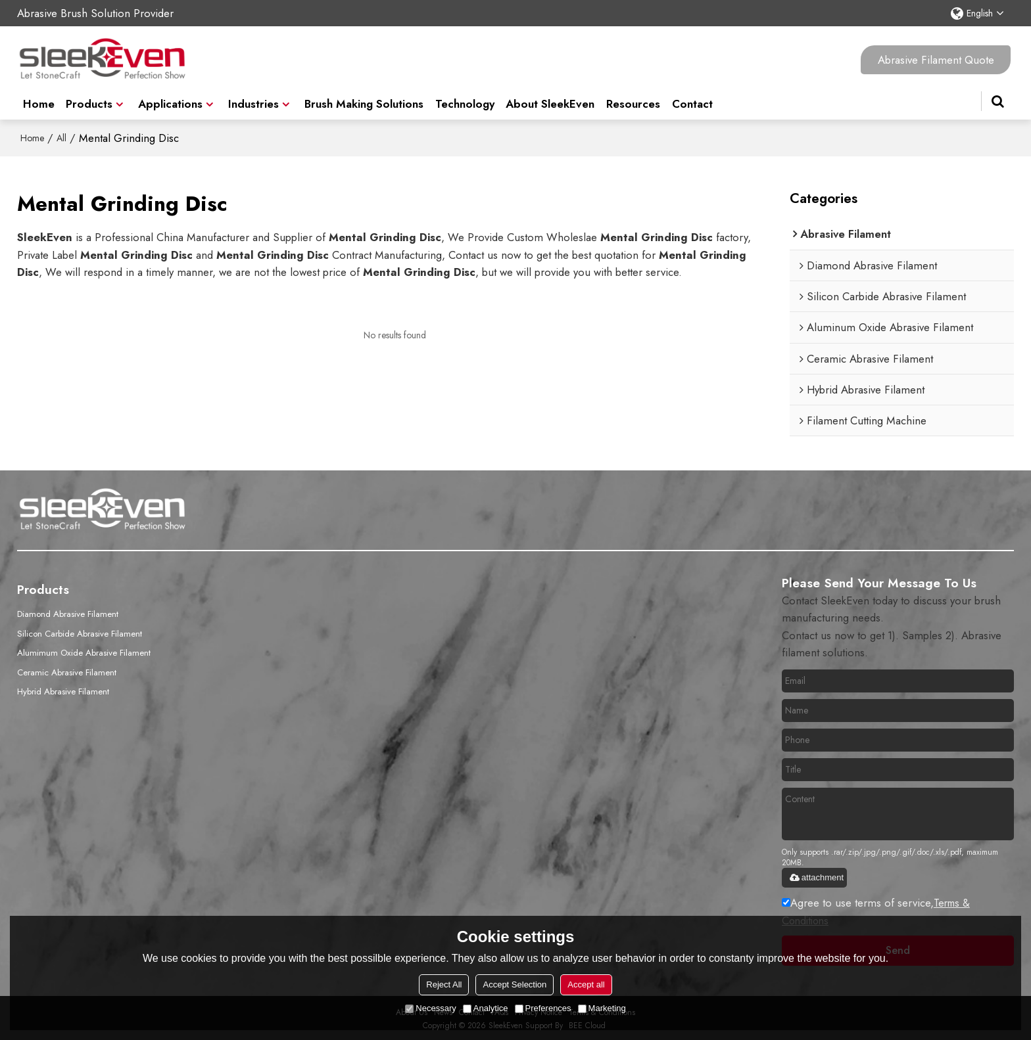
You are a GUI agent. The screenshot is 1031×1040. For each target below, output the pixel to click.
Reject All (444, 984)
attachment (816, 876)
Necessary (430, 1008)
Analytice (485, 1008)
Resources (633, 98)
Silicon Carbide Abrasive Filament (81, 631)
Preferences (543, 1008)
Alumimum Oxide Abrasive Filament (85, 650)
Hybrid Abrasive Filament (64, 687)
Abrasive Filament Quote (936, 59)
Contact (692, 98)
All (61, 136)
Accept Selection (514, 984)
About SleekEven (550, 98)
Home (39, 98)
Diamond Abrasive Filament (68, 612)
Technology (464, 98)
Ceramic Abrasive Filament (68, 668)
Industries (253, 98)
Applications (170, 98)
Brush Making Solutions (363, 98)
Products (89, 98)
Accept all (585, 984)
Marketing (602, 1008)
